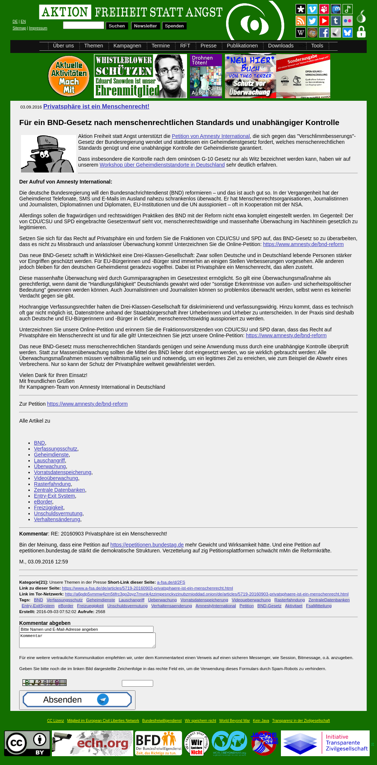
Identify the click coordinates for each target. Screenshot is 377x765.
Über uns (63, 46)
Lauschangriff (49, 460)
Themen (93, 46)
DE (15, 21)
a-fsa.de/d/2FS (171, 582)
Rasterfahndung (52, 484)
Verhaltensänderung (57, 519)
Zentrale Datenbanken (59, 490)
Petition (246, 605)
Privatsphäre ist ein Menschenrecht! (96, 106)
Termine (161, 46)
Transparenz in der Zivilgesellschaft (301, 724)
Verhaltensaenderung (171, 605)
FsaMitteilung (318, 605)
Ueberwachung (162, 599)
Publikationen (242, 46)
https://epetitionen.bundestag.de (147, 545)
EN (23, 21)
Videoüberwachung (56, 478)
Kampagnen (127, 46)
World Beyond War (234, 724)
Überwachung (50, 466)
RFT (185, 46)
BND (39, 443)
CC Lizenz (55, 724)
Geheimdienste (51, 455)
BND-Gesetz (269, 605)
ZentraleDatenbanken (329, 599)
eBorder (43, 502)
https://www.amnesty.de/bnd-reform (303, 244)
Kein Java (261, 724)
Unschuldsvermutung (58, 513)
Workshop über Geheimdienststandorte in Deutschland (162, 165)
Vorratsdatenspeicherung (62, 472)
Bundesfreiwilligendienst (162, 724)
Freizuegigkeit (90, 605)
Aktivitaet (293, 605)
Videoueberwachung (251, 599)
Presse (209, 46)
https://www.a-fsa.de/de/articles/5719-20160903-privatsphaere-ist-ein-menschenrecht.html (147, 588)
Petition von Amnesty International (211, 136)
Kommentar (89, 642)
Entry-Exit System (54, 496)
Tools (317, 46)
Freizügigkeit (48, 507)
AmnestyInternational (215, 605)
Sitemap (19, 28)
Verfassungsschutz (55, 449)
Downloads (280, 46)
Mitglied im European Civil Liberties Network (103, 724)
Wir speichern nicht (200, 724)
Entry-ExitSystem (38, 605)
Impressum (38, 28)
